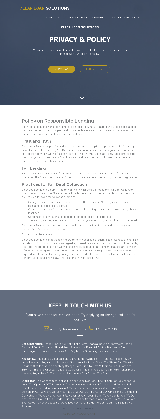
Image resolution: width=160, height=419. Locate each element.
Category (115, 17)
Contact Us (131, 17)
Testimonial (98, 17)
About (60, 17)
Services (72, 17)
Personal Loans (95, 69)
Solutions (44, 8)
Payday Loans (61, 69)
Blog (84, 17)
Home (49, 17)
